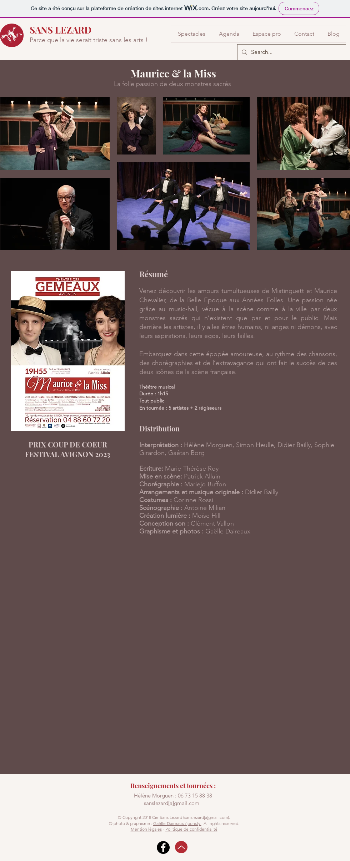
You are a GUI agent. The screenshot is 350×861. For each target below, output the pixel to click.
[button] (191, 33)
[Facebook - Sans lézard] (163, 847)
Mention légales (146, 829)
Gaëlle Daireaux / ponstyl (177, 823)
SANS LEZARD (60, 30)
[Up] (181, 847)
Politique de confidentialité (191, 829)
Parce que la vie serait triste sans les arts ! (89, 40)
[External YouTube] (175, 649)
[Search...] (291, 52)
